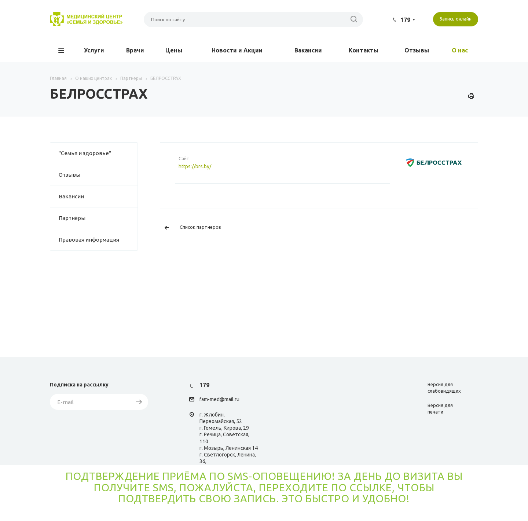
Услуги (94, 50)
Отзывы (416, 50)
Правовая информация (89, 239)
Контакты (363, 50)
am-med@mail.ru (220, 400)
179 (405, 19)
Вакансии (308, 50)
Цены (173, 50)
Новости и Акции (237, 50)
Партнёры (72, 218)
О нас (460, 50)
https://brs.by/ (195, 166)
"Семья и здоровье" (85, 153)
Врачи (135, 50)
